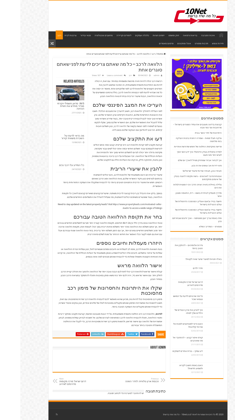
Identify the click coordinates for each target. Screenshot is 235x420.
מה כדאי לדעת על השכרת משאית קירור (52, 137)
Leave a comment (94, 75)
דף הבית (200, 35)
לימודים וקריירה (103, 35)
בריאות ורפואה (170, 35)
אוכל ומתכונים (164, 43)
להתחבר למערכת (112, 393)
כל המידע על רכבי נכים (51, 165)
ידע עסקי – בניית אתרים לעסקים (167, 351)
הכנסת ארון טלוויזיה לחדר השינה (120, 380)
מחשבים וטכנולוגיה (83, 35)
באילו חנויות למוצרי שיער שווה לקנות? (183, 259)
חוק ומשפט (153, 35)
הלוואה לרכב (99, 126)
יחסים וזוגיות (138, 35)
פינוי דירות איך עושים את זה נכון (186, 165)
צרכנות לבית (50, 35)
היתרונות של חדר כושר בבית (188, 133)
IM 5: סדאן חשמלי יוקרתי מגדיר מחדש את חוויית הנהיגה (50, 106)
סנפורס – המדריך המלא (190, 226)
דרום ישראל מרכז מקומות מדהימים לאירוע (56, 381)
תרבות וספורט (181, 43)
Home (141, 54)
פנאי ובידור (65, 35)
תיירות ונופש (197, 43)
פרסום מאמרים (146, 43)
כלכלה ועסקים (122, 35)
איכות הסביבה (187, 35)
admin (136, 75)
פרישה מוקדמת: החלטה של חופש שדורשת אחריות (177, 146)
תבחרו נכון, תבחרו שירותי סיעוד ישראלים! (181, 171)
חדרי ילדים (177, 268)
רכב (39, 35)
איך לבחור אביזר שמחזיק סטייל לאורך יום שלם (179, 160)
